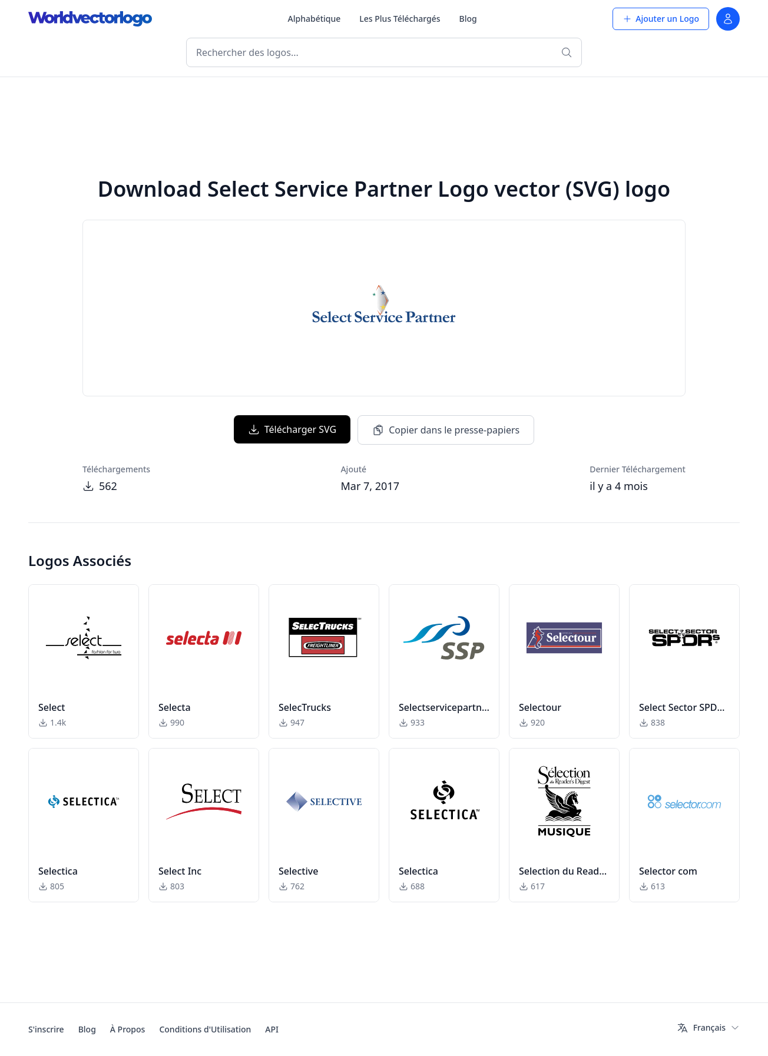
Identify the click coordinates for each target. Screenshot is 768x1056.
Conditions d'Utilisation (205, 1029)
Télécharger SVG (292, 429)
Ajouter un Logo (661, 18)
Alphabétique (314, 18)
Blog (468, 18)
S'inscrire (46, 1029)
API (272, 1029)
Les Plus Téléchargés (399, 18)
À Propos (127, 1029)
